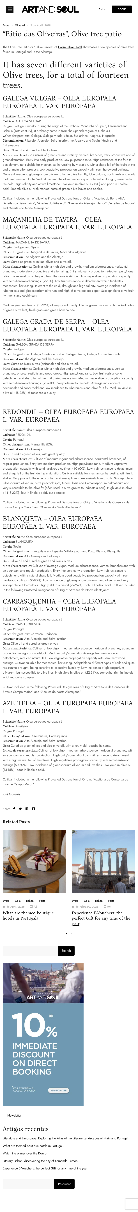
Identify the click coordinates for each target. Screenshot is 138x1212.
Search (66, 950)
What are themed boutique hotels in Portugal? (28, 915)
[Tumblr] (33, 809)
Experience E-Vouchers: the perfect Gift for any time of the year (101, 918)
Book (122, 9)
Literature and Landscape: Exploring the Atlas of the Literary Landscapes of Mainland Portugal (65, 1138)
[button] (66, 933)
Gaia (18, 901)
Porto (42, 901)
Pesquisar (64, 1184)
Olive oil (20, 25)
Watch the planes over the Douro (25, 1153)
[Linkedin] (27, 809)
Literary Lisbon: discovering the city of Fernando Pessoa (40, 1161)
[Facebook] (14, 809)
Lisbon (30, 901)
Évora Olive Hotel (70, 47)
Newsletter (14, 1115)
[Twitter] (20, 809)
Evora (6, 25)
